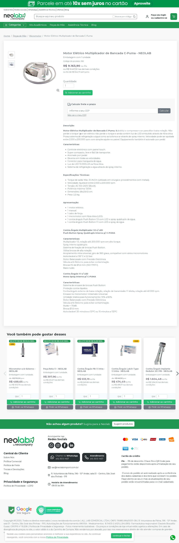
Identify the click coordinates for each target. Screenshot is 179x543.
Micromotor (35, 36)
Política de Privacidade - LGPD (18, 486)
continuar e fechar (121, 536)
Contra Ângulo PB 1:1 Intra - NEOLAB (91, 370)
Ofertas (60, 10)
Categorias (15, 25)
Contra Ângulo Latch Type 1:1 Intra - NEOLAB (125, 370)
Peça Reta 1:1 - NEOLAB (55, 369)
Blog (67, 10)
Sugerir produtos (123, 424)
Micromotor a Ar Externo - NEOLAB (22, 370)
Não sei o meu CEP (77, 115)
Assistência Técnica (47, 10)
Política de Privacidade (57, 537)
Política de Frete (12, 465)
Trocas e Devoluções (14, 469)
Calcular (164, 110)
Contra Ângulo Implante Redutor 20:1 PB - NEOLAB (159, 370)
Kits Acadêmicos (37, 25)
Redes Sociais (20, 10)
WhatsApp (32, 10)
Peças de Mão (57, 25)
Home (7, 36)
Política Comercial (12, 461)
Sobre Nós (8, 10)
